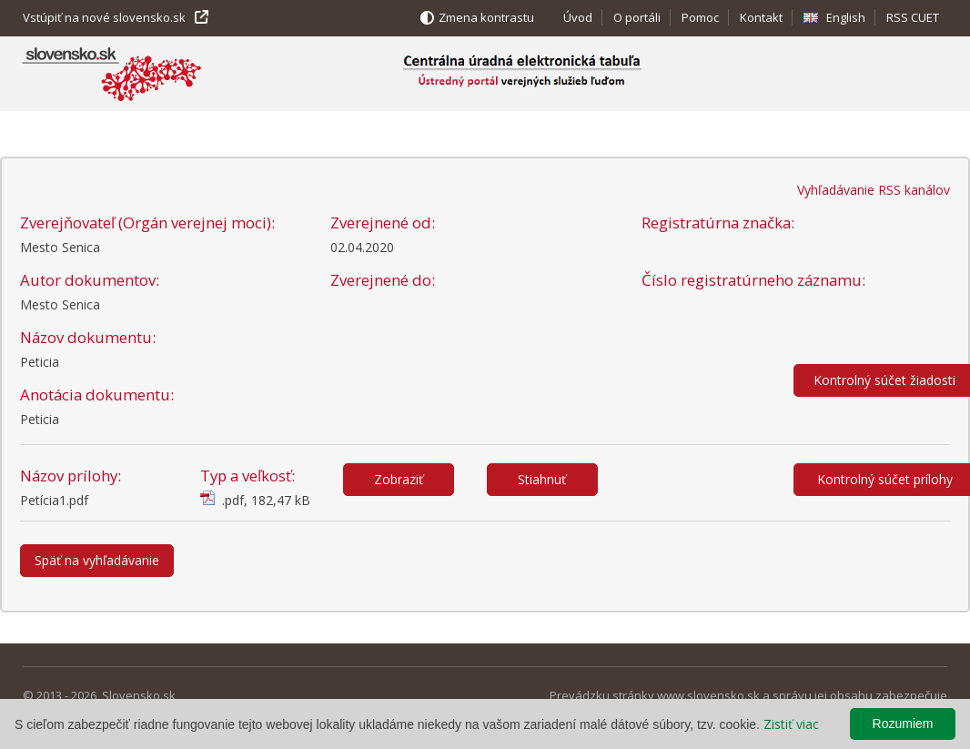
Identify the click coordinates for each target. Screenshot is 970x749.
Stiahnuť (542, 479)
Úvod (577, 17)
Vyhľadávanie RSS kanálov (873, 189)
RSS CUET (912, 17)
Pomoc (700, 17)
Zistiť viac (791, 724)
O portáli (637, 17)
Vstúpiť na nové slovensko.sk (104, 17)
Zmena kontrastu (486, 17)
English (845, 17)
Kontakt (761, 17)
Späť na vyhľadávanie (97, 560)
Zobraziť (398, 479)
